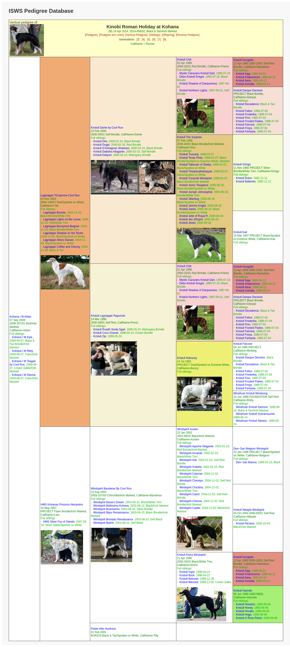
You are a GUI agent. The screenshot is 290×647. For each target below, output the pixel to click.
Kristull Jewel (188, 222)
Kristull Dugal (101, 144)
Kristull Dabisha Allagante (108, 151)
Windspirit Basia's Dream (108, 502)
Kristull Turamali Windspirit (196, 178)
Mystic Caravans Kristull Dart (197, 73)
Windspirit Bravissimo (106, 509)
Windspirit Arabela (191, 466)
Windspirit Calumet (191, 473)
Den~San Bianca (246, 462)
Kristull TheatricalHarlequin (196, 171)
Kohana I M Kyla (22, 337)
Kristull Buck (187, 575)
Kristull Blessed (189, 582)
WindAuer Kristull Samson (252, 407)
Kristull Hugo (243, 614)
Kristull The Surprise (189, 137)
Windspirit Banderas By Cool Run (111, 488)
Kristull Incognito (244, 60)
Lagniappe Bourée (54, 212)
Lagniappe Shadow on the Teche (63, 233)
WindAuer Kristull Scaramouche (255, 414)
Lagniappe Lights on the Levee (62, 219)
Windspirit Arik (188, 460)
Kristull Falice (244, 111)
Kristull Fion (243, 117)
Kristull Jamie (188, 209)
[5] (148, 39)
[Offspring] (168, 35)
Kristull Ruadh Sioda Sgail (109, 329)
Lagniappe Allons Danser (58, 240)
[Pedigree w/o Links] (111, 35)
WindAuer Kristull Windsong (251, 393)
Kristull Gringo (242, 164)
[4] (143, 39)
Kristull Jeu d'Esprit (191, 219)
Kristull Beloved (189, 578)
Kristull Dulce (244, 178)
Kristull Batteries (246, 181)
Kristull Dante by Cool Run (107, 127)
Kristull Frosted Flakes (249, 121)
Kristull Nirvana (245, 523)
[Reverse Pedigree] (187, 35)
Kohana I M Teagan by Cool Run (23, 363)
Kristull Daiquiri (102, 155)
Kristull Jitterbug (189, 198)
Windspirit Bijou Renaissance (111, 512)
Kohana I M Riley (22, 350)
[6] (153, 39)
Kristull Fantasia (245, 131)
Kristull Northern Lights (193, 90)
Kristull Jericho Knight (193, 205)
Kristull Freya (244, 128)
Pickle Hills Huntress (103, 628)
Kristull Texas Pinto (191, 157)
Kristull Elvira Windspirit (191, 554)
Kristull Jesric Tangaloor (194, 185)
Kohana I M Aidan (20, 316)
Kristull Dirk (100, 141)
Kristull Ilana (243, 80)
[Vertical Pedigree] (136, 35)
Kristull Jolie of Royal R (194, 216)
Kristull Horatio (245, 611)
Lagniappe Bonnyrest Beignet (61, 226)
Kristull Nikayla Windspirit (249, 509)
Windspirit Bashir (103, 522)
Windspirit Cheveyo (191, 480)
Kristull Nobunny (187, 358)
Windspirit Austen (187, 429)
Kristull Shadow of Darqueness (198, 83)
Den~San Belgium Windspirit (251, 448)
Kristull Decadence (247, 104)
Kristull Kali (240, 232)
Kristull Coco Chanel (105, 332)
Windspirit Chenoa (191, 501)
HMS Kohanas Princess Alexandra (62, 504)
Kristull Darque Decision (248, 90)
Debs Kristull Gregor (192, 76)
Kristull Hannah (243, 590)
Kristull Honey (244, 607)
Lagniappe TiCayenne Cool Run (60, 195)
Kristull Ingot (187, 571)
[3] (137, 39)
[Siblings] (154, 35)
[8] (164, 39)
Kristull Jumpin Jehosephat (196, 192)
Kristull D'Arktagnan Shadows (111, 148)
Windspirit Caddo (190, 508)
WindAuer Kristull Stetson (251, 420)
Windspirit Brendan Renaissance (113, 519)
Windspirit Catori (190, 494)
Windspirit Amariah (191, 453)
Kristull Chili (184, 59)
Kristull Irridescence (248, 77)
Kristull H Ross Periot (249, 618)
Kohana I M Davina (23, 374)
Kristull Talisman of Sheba (195, 164)
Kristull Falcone (245, 124)
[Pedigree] (91, 35)
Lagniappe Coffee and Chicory (61, 246)
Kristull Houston (245, 604)
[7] (159, 39)
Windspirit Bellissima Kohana (111, 505)
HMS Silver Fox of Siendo (58, 521)
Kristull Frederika (246, 114)
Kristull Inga (243, 73)
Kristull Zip (99, 336)
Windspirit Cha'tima (191, 487)
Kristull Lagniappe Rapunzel (108, 315)
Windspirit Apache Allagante (197, 446)
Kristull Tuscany (189, 154)
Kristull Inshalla (245, 84)
